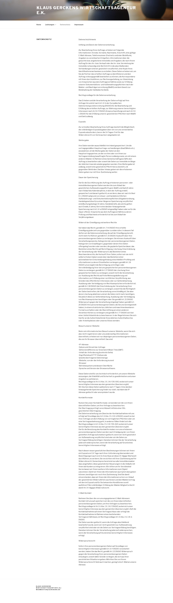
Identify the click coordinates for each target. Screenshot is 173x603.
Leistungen (50, 25)
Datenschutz (65, 25)
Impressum (78, 25)
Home (38, 25)
